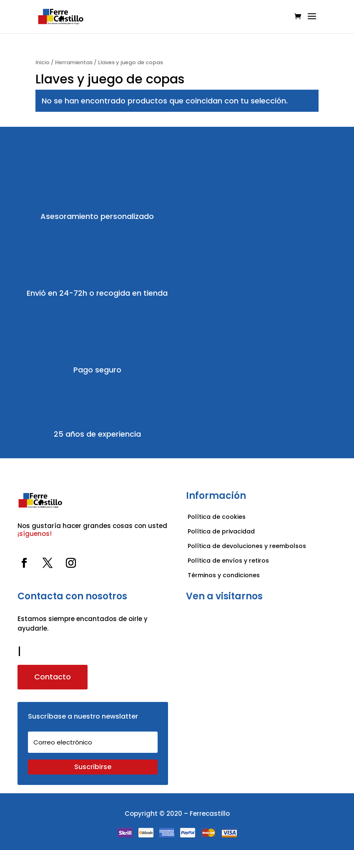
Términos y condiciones (224, 575)
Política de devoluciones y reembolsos (247, 546)
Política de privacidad (221, 531)
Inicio (42, 62)
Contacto (52, 676)
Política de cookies (217, 517)
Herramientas (74, 62)
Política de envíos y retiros (228, 560)
